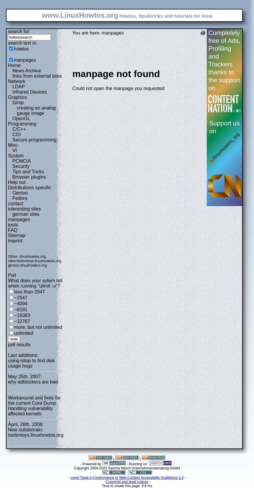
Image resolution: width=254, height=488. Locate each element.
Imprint (15, 240)
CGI (16, 134)
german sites (26, 214)
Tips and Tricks (28, 171)
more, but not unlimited (38, 327)
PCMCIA (21, 161)
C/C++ (19, 129)
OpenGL (21, 118)
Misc (13, 145)
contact (15, 203)
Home (14, 65)
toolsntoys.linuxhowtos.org (39, 261)
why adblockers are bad (33, 381)
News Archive (26, 70)
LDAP (18, 86)
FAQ (12, 230)
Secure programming (34, 139)
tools (13, 224)
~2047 (20, 297)
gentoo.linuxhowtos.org (27, 265)
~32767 (22, 321)
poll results (19, 344)
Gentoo (20, 192)
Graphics (17, 97)
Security (21, 166)
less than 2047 (29, 291)
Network (16, 81)
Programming (22, 123)
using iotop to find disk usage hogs (31, 363)
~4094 (20, 303)
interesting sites (24, 208)
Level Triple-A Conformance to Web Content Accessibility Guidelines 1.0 (127, 478)
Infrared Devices (29, 91)
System (16, 155)
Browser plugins (29, 176)
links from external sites (37, 76)
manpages (25, 60)
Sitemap (16, 235)
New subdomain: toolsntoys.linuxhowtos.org (36, 432)
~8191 (20, 309)
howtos (21, 48)
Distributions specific (29, 187)
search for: (19, 31)
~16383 (22, 315)
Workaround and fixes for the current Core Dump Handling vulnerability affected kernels (34, 405)
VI (14, 150)
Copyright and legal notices (127, 482)
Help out (17, 182)
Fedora (19, 198)
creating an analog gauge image (36, 110)
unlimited (23, 333)
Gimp (18, 102)
